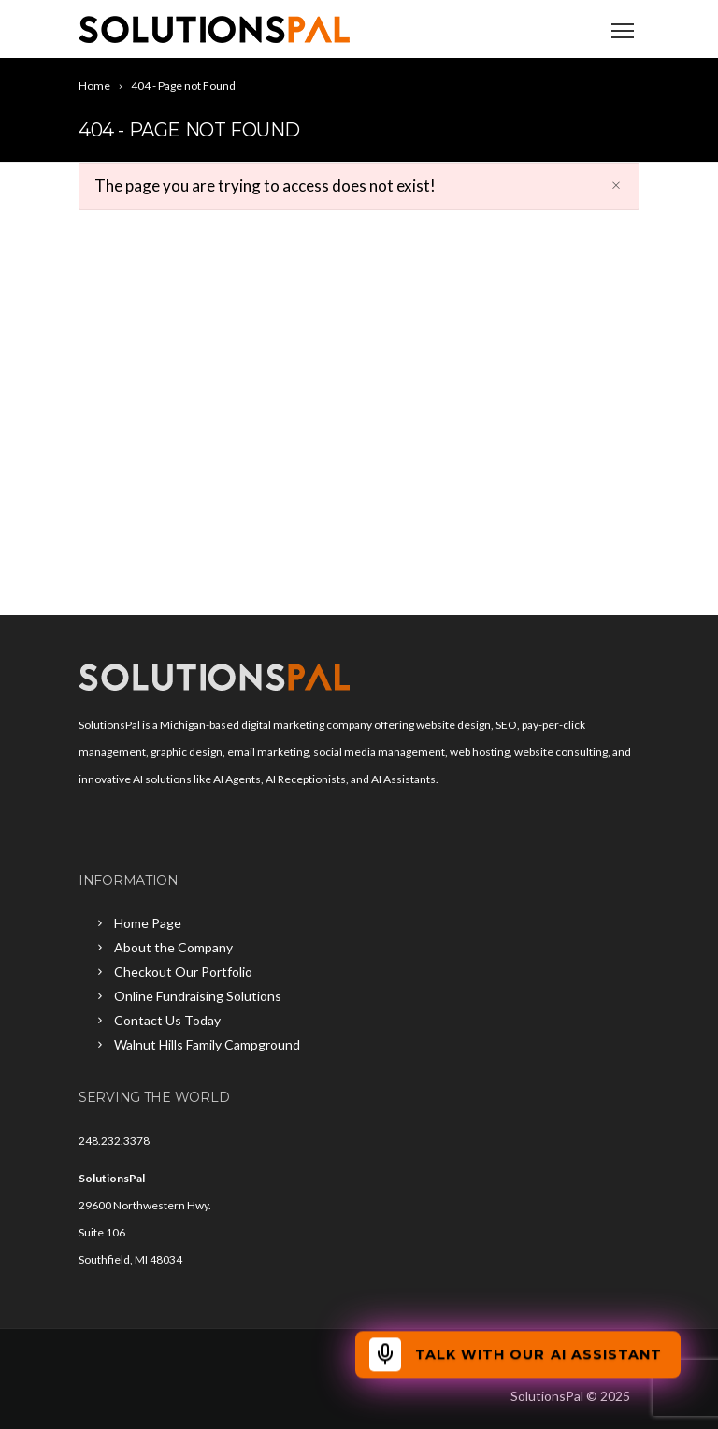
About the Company (173, 947)
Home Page (147, 923)
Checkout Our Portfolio (183, 971)
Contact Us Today (167, 1020)
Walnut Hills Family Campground (207, 1044)
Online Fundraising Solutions (197, 996)
